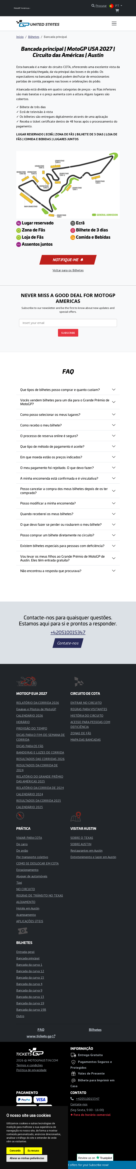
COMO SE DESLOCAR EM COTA (37, 863)
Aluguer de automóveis (31, 876)
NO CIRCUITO (25, 889)
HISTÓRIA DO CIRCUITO (86, 715)
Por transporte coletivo (32, 857)
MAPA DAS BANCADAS (85, 740)
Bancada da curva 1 (29, 965)
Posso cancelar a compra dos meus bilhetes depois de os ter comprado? (64, 490)
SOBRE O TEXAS (81, 838)
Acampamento (26, 915)
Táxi (19, 883)
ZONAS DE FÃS (80, 733)
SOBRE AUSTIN (80, 844)
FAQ (41, 1029)
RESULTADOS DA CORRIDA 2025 (38, 801)
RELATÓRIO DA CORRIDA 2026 (37, 703)
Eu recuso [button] (33, 1150)
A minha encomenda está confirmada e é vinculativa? (59, 478)
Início (20, 37)
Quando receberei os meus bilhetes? (46, 513)
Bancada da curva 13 (30, 997)
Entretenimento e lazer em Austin (93, 857)
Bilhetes (33, 37)
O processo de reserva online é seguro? (49, 435)
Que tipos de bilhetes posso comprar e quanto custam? (60, 389)
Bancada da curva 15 (30, 977)
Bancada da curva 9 (29, 990)
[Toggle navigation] (114, 23)
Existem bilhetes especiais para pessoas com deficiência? (62, 545)
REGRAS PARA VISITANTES (88, 709)
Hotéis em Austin (27, 908)
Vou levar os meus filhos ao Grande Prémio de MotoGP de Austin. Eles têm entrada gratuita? (62, 558)
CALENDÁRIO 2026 (29, 715)
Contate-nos (68, 643)
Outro (20, 1016)
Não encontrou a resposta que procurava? (50, 570)
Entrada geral (25, 952)
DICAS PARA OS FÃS (29, 746)
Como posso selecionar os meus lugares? (50, 414)
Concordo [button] (15, 1150)
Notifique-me (67, 259)
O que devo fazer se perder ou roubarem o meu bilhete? (60, 524)
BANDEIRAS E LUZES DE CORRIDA (40, 752)
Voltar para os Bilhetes (68, 270)
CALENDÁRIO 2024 (29, 794)
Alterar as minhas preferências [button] (27, 1158)
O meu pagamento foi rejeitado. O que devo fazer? (57, 467)
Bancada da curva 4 (29, 984)
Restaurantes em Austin (86, 850)
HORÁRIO (23, 722)
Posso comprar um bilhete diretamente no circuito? (57, 535)
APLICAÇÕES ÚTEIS (29, 921)
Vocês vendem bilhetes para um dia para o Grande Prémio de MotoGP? (64, 402)
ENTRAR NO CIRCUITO (86, 703)
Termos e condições (29, 1065)
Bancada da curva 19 (30, 1003)
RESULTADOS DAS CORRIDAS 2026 (40, 759)
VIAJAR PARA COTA (29, 838)
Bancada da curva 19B (31, 1010)
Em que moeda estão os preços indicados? (51, 457)
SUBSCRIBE (68, 333)
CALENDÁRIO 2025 (29, 807)
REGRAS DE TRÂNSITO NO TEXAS (39, 895)
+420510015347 (68, 632)
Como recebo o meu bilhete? (41, 425)
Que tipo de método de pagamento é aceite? (52, 446)
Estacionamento (27, 870)
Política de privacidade (31, 1070)
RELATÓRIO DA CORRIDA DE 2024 (40, 788)
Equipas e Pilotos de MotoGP (36, 709)
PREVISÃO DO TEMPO (31, 728)
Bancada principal (28, 958)
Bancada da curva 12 (30, 971)
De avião (22, 850)
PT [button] (114, 6)
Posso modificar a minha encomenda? (48, 503)
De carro (22, 844)
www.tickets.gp (41, 1036)
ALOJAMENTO (25, 902)
